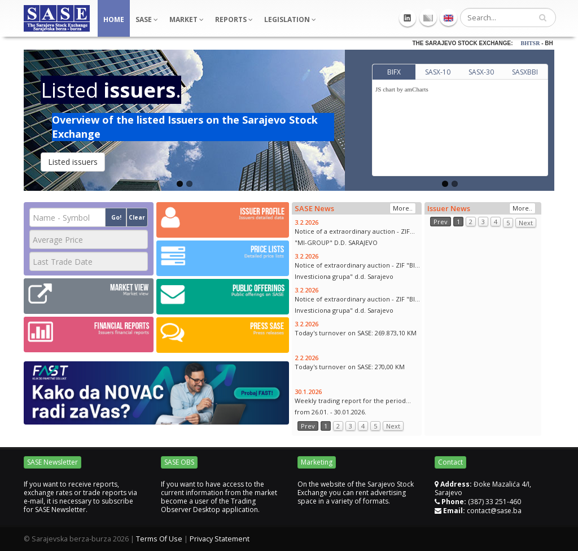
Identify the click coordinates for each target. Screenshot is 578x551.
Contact (450, 462)
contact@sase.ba (494, 510)
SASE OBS (179, 462)
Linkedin (407, 18)
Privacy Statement (219, 539)
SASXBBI (525, 72)
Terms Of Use (159, 539)
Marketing (316, 462)
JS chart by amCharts (401, 89)
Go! (116, 217)
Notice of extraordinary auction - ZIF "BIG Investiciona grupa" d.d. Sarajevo (357, 271)
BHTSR (540, 43)
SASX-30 (481, 72)
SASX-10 (437, 72)
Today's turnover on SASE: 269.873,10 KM (356, 333)
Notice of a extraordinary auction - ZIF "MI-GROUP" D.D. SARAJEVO (352, 237)
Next (393, 426)
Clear (137, 217)
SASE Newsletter (52, 462)
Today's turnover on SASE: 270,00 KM (350, 366)
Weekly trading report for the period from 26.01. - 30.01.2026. (350, 406)
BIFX (394, 72)
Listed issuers (73, 161)
